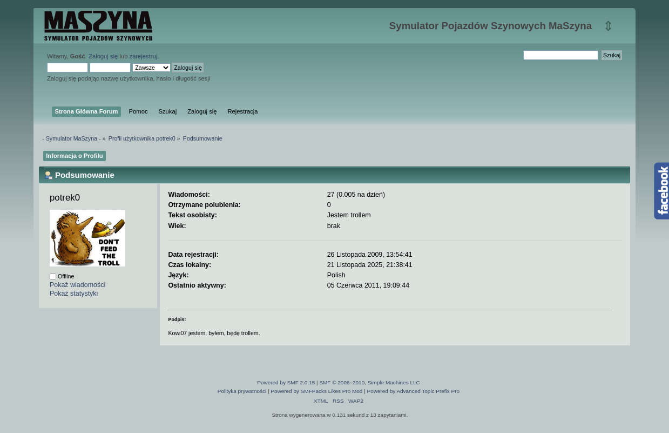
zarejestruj (144, 56)
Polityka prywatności (242, 391)
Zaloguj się (103, 56)
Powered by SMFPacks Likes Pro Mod (316, 391)
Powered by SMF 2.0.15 (286, 382)
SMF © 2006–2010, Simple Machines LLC (369, 382)
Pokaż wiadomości (77, 285)
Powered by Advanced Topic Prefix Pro (413, 391)
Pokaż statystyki (74, 293)
